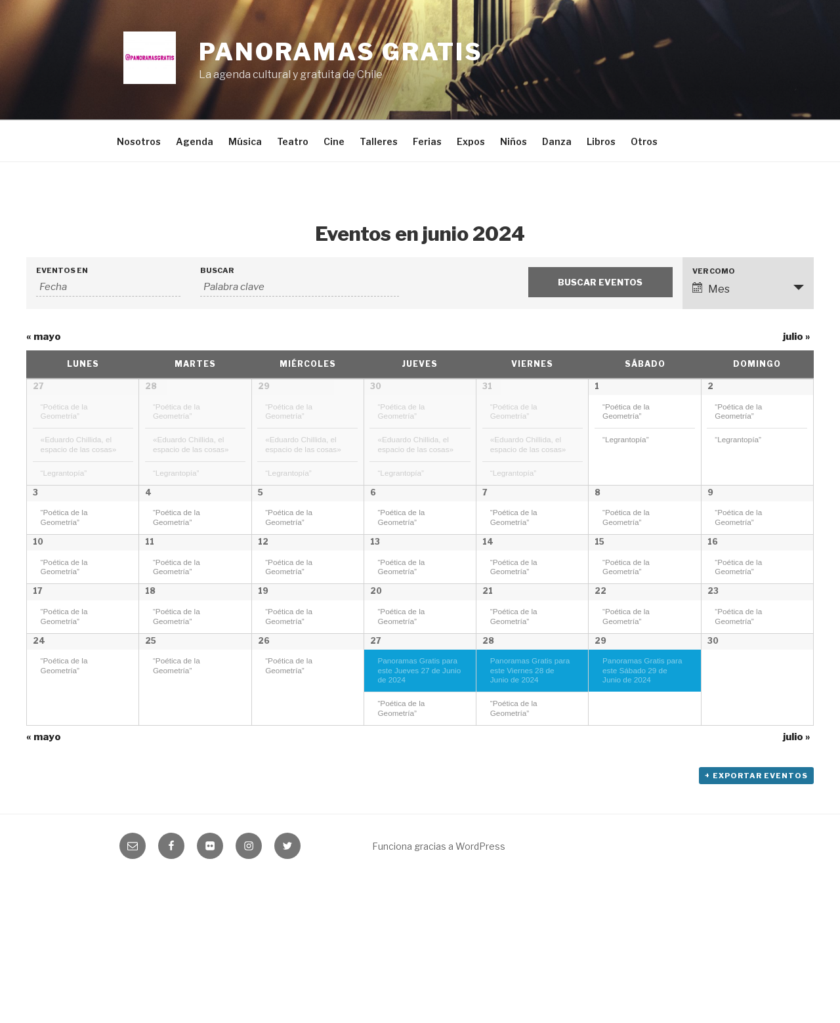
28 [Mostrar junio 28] (488, 782)
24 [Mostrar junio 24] (39, 782)
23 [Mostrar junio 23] (713, 687)
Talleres (379, 141)
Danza (557, 141)
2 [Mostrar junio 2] (710, 386)
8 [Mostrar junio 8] (597, 496)
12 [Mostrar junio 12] (263, 591)
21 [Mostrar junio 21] (487, 687)
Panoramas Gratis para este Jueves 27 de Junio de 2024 (419, 811)
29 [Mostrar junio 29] (600, 782)
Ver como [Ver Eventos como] (713, 271)
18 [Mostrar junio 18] (150, 687)
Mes (711, 288)
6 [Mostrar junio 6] (373, 496)
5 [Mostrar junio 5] (260, 496)
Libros (601, 141)
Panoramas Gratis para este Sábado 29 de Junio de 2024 (642, 811)
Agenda (194, 141)
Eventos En (62, 270)
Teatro (292, 141)
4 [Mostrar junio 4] (148, 496)
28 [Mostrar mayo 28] (151, 386)
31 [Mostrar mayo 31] (487, 386)
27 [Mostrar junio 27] (375, 782)
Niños (513, 141)
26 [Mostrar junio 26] (264, 782)
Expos (471, 141)
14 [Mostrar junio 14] (488, 591)
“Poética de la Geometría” (64, 411)
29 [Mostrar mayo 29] (264, 386)
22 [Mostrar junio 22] (600, 687)
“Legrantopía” (64, 473)
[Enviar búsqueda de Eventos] (600, 282)
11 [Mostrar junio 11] (149, 591)
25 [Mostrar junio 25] (150, 782)
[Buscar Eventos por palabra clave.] (299, 287)
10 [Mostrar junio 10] (38, 591)
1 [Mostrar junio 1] (597, 386)
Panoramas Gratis (341, 51)
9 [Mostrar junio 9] (710, 496)
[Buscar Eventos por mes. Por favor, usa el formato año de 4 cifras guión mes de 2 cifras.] (108, 287)
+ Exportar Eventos (756, 920)
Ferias (427, 141)
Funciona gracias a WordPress (438, 991)
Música (245, 141)
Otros (644, 141)
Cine (334, 141)
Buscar (217, 270)
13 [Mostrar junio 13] (375, 591)
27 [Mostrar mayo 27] (38, 386)
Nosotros (139, 141)
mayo (43, 337)
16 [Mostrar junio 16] (712, 591)
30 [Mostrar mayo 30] (375, 386)
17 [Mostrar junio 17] (38, 687)
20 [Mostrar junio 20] (376, 687)
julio (796, 337)
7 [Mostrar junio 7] (485, 496)
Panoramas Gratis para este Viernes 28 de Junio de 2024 (530, 811)
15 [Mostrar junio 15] (599, 591)
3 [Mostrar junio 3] (35, 496)
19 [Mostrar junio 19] (263, 687)
